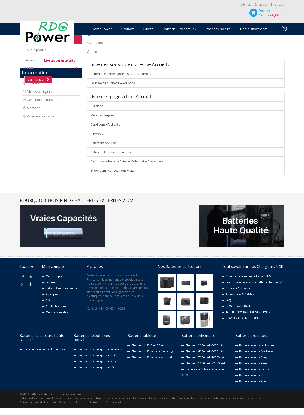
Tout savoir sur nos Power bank (113, 90)
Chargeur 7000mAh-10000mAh (205, 364)
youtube (30, 291)
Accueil (94, 58)
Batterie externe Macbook (256, 358)
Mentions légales (39, 123)
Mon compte (54, 283)
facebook (23, 283)
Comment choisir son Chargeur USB (249, 283)
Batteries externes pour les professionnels (121, 81)
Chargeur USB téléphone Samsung (99, 356)
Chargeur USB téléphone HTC (96, 362)
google (23, 291)
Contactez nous (56, 313)
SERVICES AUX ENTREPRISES (243, 325)
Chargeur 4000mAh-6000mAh (204, 358)
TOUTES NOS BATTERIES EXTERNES (248, 319)
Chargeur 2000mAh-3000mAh (204, 352)
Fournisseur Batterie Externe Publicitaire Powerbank (127, 168)
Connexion (261, 4)
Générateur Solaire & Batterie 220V (202, 379)
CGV (48, 307)
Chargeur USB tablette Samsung (152, 358)
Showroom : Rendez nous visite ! (113, 177)
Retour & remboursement (63, 295)
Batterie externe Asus (253, 370)
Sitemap (246, 4)
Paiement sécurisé (40, 148)
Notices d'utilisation (238, 295)
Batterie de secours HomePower (45, 356)
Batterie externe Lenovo (255, 376)
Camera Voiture (116, 409)
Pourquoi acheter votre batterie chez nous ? (254, 289)
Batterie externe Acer (253, 388)
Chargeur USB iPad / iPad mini (150, 352)
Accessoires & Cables (240, 301)
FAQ (228, 307)
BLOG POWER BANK (238, 313)
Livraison (33, 114)
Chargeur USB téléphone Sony (97, 368)
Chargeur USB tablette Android (151, 364)
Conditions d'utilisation (43, 131)
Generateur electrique (73, 409)
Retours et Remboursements (111, 159)
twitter (30, 283)
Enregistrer (277, 4)
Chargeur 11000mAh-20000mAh (206, 370)
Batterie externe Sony (253, 364)
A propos (33, 139)
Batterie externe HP (252, 382)
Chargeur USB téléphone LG (95, 374)
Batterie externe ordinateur (257, 352)
